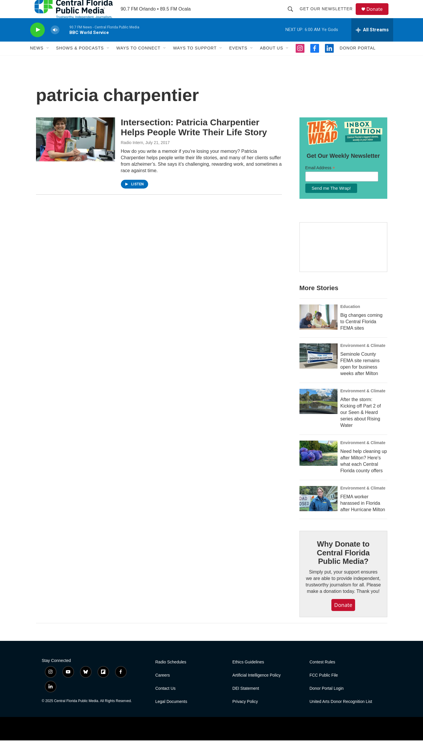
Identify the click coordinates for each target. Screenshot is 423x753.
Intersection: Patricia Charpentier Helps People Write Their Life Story (194, 140)
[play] (37, 42)
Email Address (320, 180)
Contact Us (165, 701)
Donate (378, 15)
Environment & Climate (363, 358)
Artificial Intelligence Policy (256, 688)
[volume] (55, 42)
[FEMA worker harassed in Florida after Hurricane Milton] (318, 511)
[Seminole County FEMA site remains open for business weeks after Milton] (318, 368)
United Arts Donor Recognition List (340, 714)
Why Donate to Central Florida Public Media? (343, 565)
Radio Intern (132, 155)
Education (350, 319)
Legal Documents (171, 714)
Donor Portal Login (326, 701)
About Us (271, 61)
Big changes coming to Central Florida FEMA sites (361, 334)
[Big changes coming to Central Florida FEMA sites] (318, 329)
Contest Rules (322, 674)
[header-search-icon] (293, 15)
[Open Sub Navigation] (48, 61)
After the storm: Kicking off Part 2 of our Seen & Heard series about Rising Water (360, 425)
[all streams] (372, 42)
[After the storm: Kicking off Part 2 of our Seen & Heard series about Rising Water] (318, 414)
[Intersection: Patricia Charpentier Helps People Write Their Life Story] (75, 152)
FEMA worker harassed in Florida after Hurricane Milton (362, 516)
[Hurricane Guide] (343, 260)
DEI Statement (245, 701)
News (37, 61)
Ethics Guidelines (248, 674)
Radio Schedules (170, 674)
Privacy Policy (245, 714)
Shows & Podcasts (80, 61)
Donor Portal (358, 61)
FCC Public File (323, 688)
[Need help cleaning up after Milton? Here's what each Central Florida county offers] (318, 465)
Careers (162, 688)
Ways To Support (195, 61)
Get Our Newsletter (328, 15)
